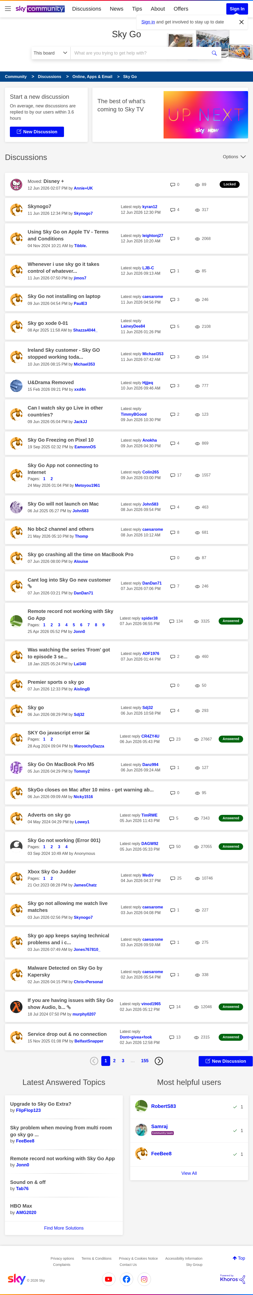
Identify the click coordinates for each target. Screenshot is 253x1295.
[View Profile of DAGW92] (149, 844)
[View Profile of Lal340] (80, 664)
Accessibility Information (183, 1258)
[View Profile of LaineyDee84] (133, 326)
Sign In (237, 8)
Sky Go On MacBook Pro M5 (61, 764)
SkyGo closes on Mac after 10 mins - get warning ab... (91, 789)
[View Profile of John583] (80, 511)
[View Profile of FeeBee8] (25, 1140)
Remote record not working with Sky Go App (62, 1158)
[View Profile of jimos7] (80, 278)
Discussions (86, 9)
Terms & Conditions (96, 1258)
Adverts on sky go (49, 815)
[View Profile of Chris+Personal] (88, 982)
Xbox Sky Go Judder (52, 871)
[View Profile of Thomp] (81, 536)
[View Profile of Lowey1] (82, 822)
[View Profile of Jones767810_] (87, 949)
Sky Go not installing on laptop (64, 296)
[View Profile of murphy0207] (84, 1014)
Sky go (36, 707)
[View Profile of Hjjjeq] (147, 383)
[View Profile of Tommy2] (82, 771)
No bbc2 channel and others (61, 529)
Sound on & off (27, 1182)
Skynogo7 (39, 206)
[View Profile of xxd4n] (80, 389)
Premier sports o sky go (56, 682)
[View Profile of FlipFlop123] (28, 1110)
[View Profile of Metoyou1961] (87, 485)
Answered (231, 621)
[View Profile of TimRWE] (149, 815)
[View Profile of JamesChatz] (85, 885)
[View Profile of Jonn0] (79, 631)
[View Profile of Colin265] (150, 472)
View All (189, 1173)
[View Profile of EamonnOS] (85, 447)
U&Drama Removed (51, 382)
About (158, 9)
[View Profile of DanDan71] (83, 593)
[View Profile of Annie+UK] (83, 188)
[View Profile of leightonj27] (152, 236)
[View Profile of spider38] (149, 618)
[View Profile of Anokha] (149, 440)
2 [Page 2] (114, 1060)
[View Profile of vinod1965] (151, 1004)
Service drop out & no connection (67, 1034)
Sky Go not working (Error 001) (64, 840)
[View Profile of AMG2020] (26, 1212)
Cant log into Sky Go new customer (69, 580)
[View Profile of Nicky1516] (83, 797)
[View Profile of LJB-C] (148, 268)
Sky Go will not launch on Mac (63, 504)
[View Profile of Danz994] (150, 765)
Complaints (61, 1265)
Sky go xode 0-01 (48, 323)
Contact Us (128, 1265)
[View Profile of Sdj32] (79, 714)
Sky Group (194, 1265)
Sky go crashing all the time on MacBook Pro (80, 554)
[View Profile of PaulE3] (80, 303)
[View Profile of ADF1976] (150, 653)
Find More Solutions (64, 1228)
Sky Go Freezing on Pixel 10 (61, 440)
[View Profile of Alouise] (81, 561)
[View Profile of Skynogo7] (83, 213)
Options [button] (230, 156)
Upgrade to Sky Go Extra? (40, 1104)
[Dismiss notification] (242, 22)
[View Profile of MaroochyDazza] (89, 746)
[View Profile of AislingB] (82, 689)
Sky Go (126, 34)
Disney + (53, 181)
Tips (137, 9)
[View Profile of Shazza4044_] (85, 330)
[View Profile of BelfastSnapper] (88, 1041)
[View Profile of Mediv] (147, 875)
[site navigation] (8, 9)
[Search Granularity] (51, 53)
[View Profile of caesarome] (152, 296)
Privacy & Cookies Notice (138, 1258)
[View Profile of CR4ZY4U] (150, 736)
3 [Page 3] (123, 1060)
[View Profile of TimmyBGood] (134, 414)
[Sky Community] (40, 9)
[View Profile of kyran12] (149, 207)
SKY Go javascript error (56, 732)
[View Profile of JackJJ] (80, 422)
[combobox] (138, 53)
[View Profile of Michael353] (84, 364)
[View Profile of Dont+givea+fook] (136, 1037)
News (116, 9)
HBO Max (21, 1206)
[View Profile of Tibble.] (80, 246)
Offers (181, 9)
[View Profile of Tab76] (22, 1188)
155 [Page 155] (144, 1060)
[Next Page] (159, 1061)
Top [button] (241, 1258)
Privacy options (62, 1258)
